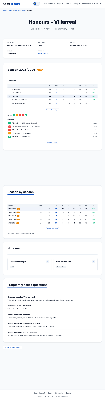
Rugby (59, 4)
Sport (11, 3)
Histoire (68, 393)
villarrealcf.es (43, 54)
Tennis (67, 4)
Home (5, 10)
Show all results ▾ (52, 142)
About (47, 396)
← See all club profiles (12, 347)
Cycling (75, 4)
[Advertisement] (52, 168)
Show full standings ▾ (52, 110)
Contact (39, 396)
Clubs (23, 10)
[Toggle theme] (36, 4)
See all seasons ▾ (52, 228)
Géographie (59, 393)
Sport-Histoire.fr (39, 393)
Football (50, 4)
